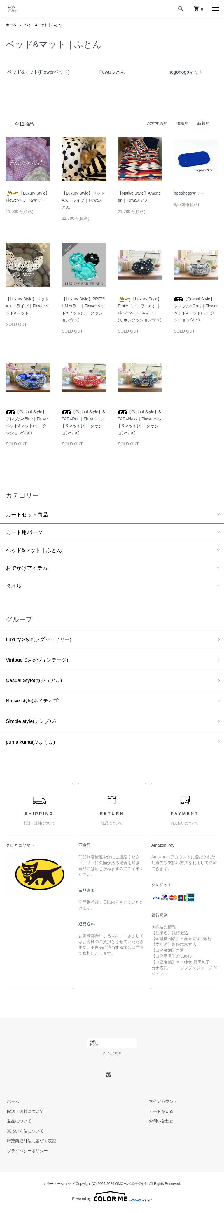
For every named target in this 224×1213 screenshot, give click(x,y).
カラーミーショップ (59, 1186)
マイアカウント (161, 1104)
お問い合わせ (159, 1123)
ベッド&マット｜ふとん (43, 25)
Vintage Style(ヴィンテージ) (39, 660)
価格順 (182, 123)
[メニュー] (215, 9)
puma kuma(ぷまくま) (32, 744)
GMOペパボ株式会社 (131, 1186)
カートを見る (159, 1113)
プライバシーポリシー (26, 1153)
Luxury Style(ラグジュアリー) (40, 640)
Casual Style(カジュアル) (35, 681)
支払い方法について (24, 1133)
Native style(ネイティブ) (34, 702)
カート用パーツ (24, 532)
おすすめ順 (157, 123)
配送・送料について (24, 1113)
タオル (14, 586)
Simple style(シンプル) (32, 723)
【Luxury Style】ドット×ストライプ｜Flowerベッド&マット (27, 306)
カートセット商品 (27, 514)
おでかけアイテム (27, 568)
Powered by (112, 1199)
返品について (18, 1123)
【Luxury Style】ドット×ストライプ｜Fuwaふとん (83, 200)
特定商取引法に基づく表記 (30, 1143)
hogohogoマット (189, 193)
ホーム (11, 25)
